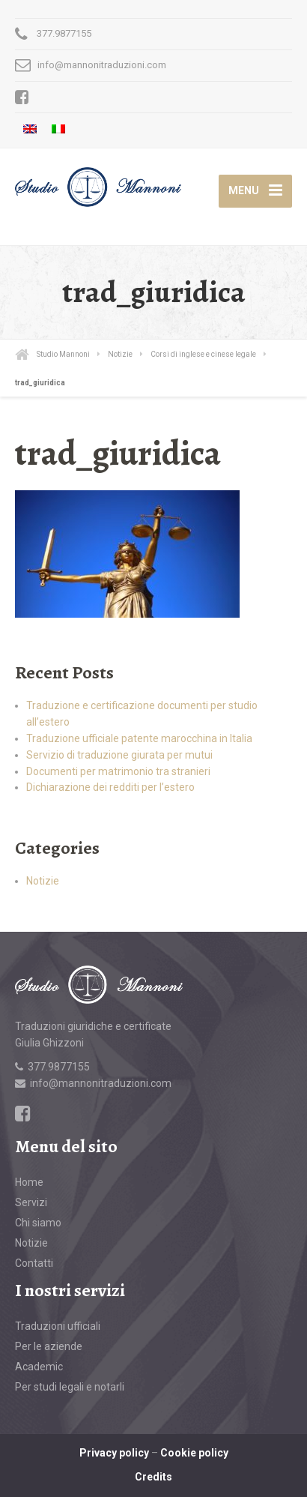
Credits (153, 1477)
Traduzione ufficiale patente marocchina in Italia (139, 738)
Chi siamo (38, 1223)
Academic (39, 1367)
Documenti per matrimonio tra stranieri (118, 771)
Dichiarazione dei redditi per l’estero (110, 787)
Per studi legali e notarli (69, 1387)
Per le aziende (48, 1346)
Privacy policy (114, 1453)
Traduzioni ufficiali (57, 1326)
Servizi (31, 1202)
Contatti (34, 1263)
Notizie (42, 881)
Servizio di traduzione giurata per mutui (119, 755)
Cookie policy (194, 1453)
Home (29, 1182)
